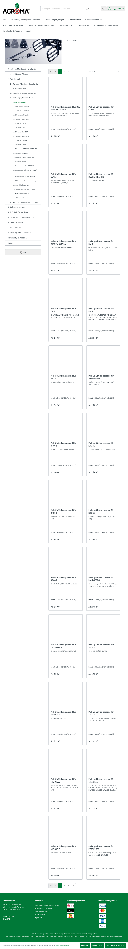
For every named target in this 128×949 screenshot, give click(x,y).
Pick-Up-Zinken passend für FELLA (63, 377)
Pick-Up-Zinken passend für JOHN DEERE (101, 377)
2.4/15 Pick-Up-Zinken (19, 102)
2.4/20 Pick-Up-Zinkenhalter (21, 106)
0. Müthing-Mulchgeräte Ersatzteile (22, 69)
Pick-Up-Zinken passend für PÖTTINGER (101, 847)
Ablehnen (84, 945)
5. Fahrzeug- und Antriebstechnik (21, 217)
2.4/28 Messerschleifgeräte (21, 115)
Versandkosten (69, 934)
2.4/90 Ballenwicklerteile (20, 198)
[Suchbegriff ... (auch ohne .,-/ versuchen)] (62, 8)
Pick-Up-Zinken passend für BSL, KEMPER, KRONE (65, 108)
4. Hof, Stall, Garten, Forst (18, 212)
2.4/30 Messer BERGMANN (21, 119)
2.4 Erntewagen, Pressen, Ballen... (22, 98)
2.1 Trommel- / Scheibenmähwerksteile (24, 84)
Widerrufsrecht (40, 915)
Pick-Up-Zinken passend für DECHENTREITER (101, 175)
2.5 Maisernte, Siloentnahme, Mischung (24, 202)
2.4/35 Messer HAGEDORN (21, 132)
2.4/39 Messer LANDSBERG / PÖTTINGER (25, 149)
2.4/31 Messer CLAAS (19, 123)
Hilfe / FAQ (6, 919)
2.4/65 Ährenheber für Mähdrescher (24, 176)
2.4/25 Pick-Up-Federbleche (21, 111)
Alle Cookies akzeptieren (115, 945)
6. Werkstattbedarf (15, 222)
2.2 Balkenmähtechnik (18, 89)
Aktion (10, 243)
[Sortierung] (104, 71)
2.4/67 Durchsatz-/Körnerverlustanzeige (25, 181)
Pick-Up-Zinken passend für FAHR (101, 242)
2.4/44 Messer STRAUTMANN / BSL (23, 157)
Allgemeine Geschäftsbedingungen (47, 905)
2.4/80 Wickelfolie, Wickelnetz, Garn (24, 189)
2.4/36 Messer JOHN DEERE (21, 136)
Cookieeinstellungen (42, 911)
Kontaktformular (8, 916)
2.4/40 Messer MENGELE (20, 153)
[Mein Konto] (109, 8)
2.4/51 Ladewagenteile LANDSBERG (23, 166)
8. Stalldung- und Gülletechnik (20, 232)
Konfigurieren (97, 945)
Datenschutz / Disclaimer (43, 908)
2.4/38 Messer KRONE (19, 145)
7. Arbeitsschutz (14, 227)
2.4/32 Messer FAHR (19, 128)
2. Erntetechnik (14, 79)
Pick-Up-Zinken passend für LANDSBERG (101, 579)
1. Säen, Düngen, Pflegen (18, 74)
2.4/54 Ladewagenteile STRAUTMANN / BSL (25, 171)
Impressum (38, 918)
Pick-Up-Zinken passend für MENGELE (101, 646)
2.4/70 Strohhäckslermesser (21, 185)
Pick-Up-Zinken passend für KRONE (63, 444)
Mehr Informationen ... (63, 945)
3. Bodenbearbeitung (16, 207)
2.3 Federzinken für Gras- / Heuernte (23, 93)
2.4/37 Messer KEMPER (20, 140)
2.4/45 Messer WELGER (20, 162)
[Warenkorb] (118, 8)
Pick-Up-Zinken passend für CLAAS (101, 108)
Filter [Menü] (23, 251)
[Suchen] (87, 8)
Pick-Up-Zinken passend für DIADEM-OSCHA (63, 242)
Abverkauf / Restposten (17, 238)
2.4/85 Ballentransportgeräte (21, 193)
